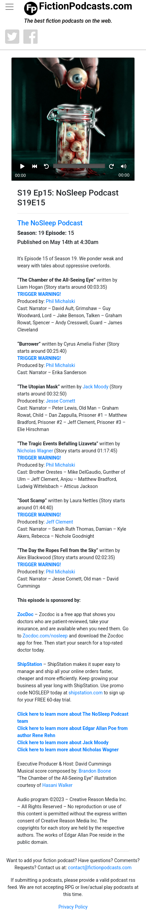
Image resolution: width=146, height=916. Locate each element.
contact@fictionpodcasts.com (100, 867)
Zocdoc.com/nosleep (45, 635)
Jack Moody (95, 386)
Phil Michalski (60, 301)
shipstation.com (85, 692)
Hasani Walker (57, 785)
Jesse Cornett (60, 401)
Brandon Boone (95, 771)
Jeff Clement (59, 522)
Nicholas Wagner (35, 450)
